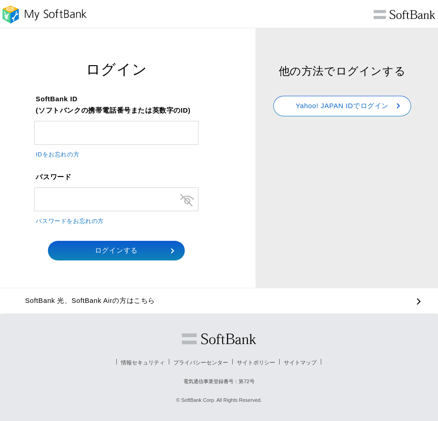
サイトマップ (300, 362)
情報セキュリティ (143, 362)
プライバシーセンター (200, 362)
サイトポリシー (256, 362)
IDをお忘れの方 (57, 154)
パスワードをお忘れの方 (70, 221)
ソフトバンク (219, 339)
